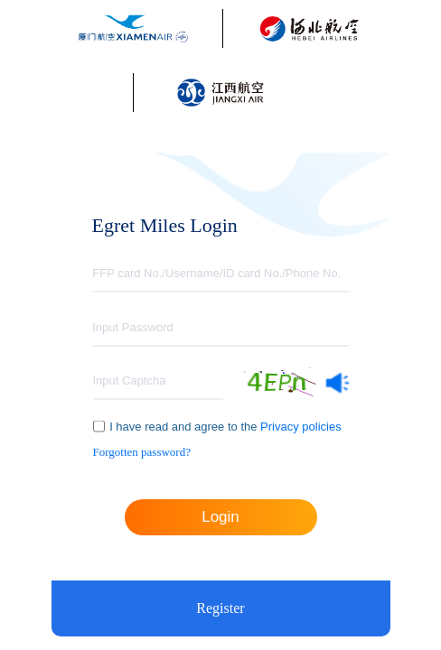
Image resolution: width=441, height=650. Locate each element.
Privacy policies (299, 426)
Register (220, 608)
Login (220, 516)
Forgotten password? (142, 452)
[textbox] (220, 274)
